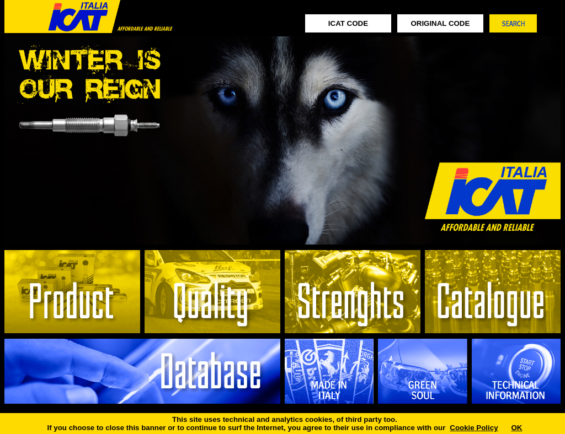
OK (517, 428)
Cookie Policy (474, 428)
